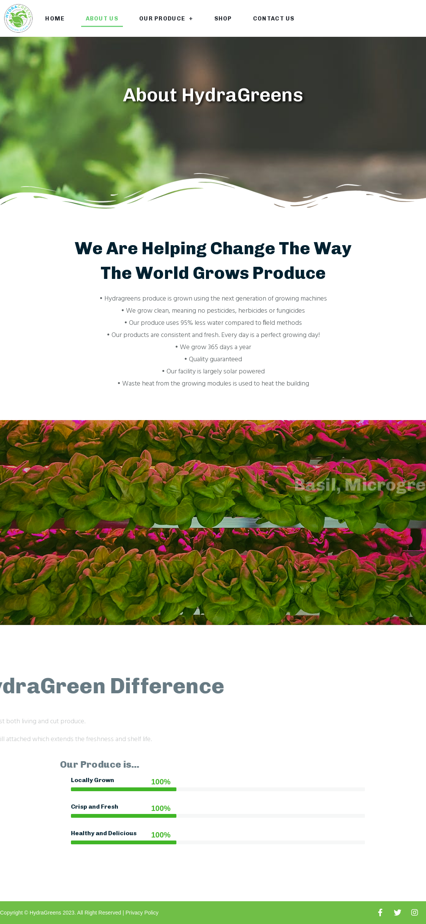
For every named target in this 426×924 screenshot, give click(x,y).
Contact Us (274, 18)
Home (54, 18)
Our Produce (166, 18)
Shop (223, 18)
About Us (102, 18)
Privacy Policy (142, 913)
